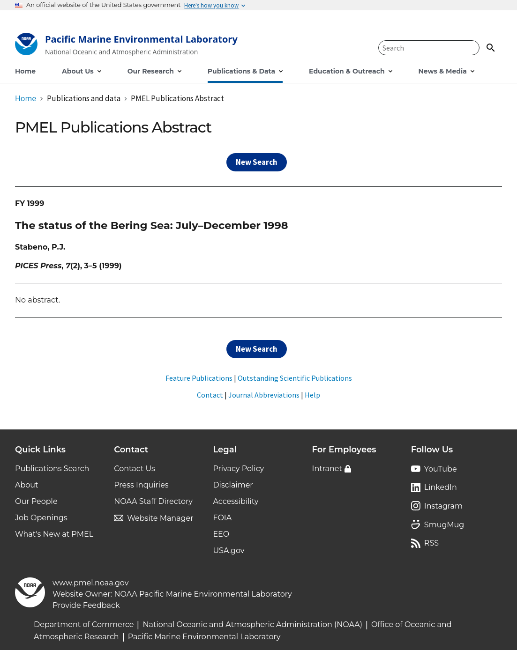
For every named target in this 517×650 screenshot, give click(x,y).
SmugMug (444, 524)
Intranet (327, 468)
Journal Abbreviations (264, 394)
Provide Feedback (86, 605)
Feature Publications (198, 378)
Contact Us (134, 468)
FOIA (222, 517)
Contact (210, 394)
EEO (221, 534)
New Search (256, 162)
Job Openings (41, 517)
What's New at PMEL (54, 534)
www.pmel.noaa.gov (90, 582)
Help (312, 394)
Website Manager (160, 518)
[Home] (126, 46)
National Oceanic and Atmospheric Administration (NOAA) (252, 624)
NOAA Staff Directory (153, 501)
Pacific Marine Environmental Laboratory (204, 636)
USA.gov (228, 550)
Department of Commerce (84, 624)
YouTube (440, 469)
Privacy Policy (238, 468)
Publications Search (52, 468)
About (26, 484)
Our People (36, 501)
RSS (431, 543)
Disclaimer (233, 484)
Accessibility (235, 501)
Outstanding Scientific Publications (295, 378)
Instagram (443, 506)
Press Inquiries (141, 484)
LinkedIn (440, 487)
